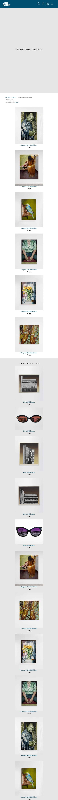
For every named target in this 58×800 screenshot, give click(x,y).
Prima (16, 102)
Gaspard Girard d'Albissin (29, 145)
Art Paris (7, 97)
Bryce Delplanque (29, 402)
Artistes (14, 97)
